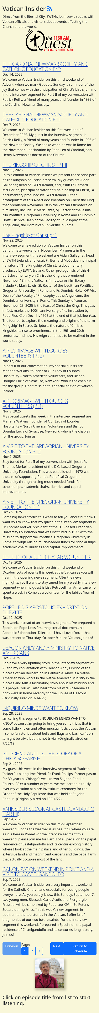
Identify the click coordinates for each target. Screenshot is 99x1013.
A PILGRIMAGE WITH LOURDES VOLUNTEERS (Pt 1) (35, 403)
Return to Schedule (79, 948)
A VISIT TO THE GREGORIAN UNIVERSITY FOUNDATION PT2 (45, 449)
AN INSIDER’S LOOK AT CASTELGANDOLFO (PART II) (48, 811)
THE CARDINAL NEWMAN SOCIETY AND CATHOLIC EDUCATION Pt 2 (45, 66)
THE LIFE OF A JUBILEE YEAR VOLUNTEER (46, 557)
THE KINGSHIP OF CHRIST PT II (34, 164)
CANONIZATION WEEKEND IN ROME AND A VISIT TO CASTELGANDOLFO (48, 872)
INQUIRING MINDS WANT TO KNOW (40, 708)
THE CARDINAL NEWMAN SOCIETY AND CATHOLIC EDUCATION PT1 (45, 117)
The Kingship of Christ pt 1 (29, 235)
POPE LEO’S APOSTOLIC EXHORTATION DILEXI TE (45, 610)
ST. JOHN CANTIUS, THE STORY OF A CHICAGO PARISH (42, 756)
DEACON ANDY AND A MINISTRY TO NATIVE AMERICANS (48, 650)
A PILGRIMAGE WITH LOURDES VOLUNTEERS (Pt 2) (35, 353)
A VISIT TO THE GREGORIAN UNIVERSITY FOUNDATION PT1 (45, 504)
